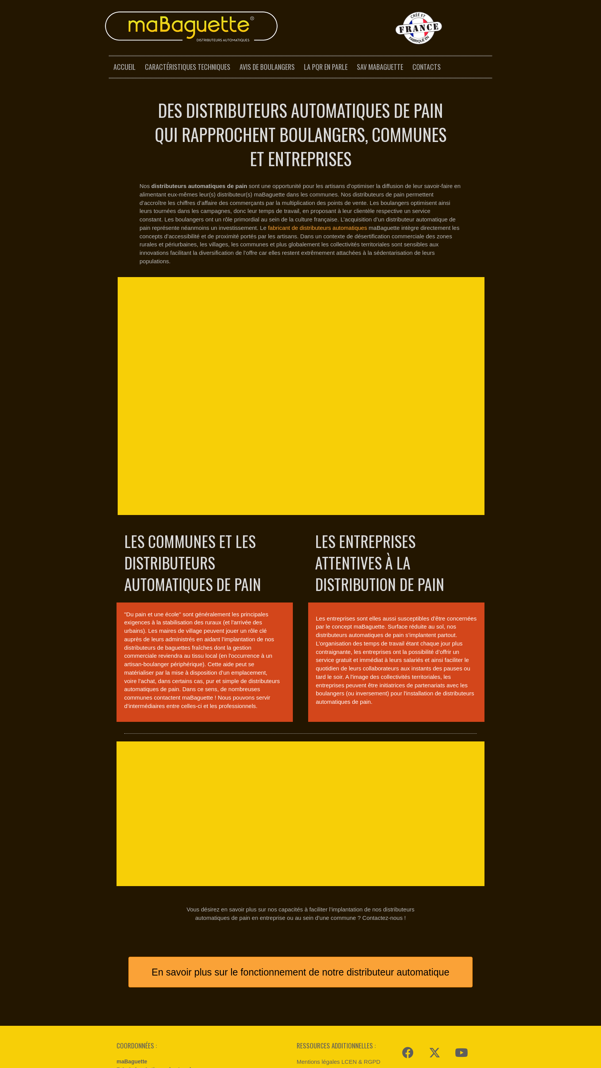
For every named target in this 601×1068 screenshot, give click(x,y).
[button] (407, 975)
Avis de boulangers (267, 67)
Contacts (426, 67)
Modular (195, 1060)
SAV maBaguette (380, 67)
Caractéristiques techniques (187, 67)
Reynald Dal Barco (228, 1060)
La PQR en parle (326, 67)
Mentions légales (268, 1060)
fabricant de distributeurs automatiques (317, 227)
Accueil (124, 67)
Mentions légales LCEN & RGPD (338, 985)
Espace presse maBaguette (332, 997)
